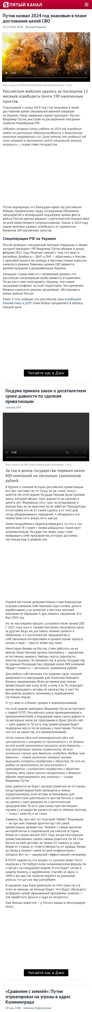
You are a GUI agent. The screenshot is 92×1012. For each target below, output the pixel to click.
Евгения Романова (36, 27)
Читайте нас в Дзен (46, 372)
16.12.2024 (9, 27)
